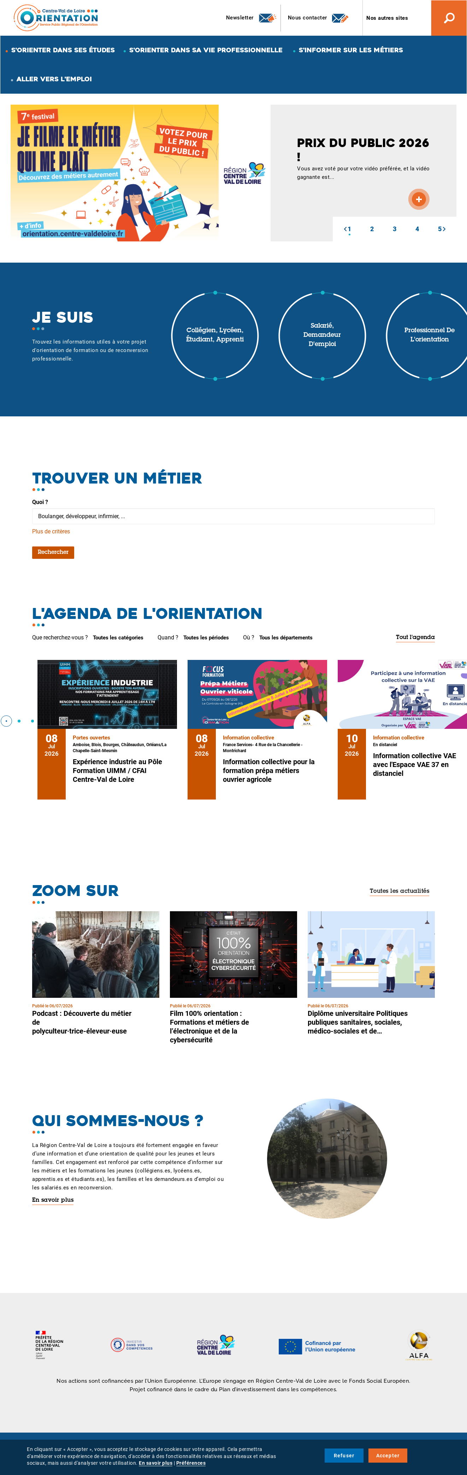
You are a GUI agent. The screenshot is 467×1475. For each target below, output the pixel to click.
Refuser (344, 1455)
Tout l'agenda (415, 637)
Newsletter (251, 18)
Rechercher (53, 552)
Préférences (191, 1463)
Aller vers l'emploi (54, 79)
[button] (345, 229)
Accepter (388, 1455)
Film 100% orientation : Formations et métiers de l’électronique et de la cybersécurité (209, 1026)
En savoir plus (52, 1200)
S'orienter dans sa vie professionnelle (206, 50)
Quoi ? (40, 502)
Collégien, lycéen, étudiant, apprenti (215, 335)
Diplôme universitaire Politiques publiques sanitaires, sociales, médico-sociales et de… (358, 1022)
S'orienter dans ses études (63, 50)
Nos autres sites (387, 18)
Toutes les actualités (400, 891)
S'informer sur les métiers (351, 50)
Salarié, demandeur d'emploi (322, 335)
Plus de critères (51, 531)
